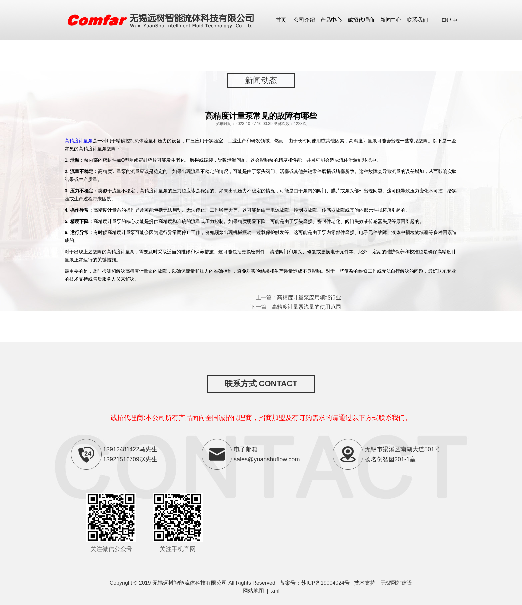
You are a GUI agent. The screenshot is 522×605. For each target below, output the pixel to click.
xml (275, 591)
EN (445, 20)
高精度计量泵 (79, 140)
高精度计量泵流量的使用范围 (306, 307)
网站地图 (253, 591)
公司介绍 (304, 20)
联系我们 (417, 20)
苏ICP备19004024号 (325, 583)
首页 (281, 20)
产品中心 (331, 20)
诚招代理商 (361, 20)
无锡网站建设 (396, 583)
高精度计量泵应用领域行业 (309, 297)
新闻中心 (390, 20)
